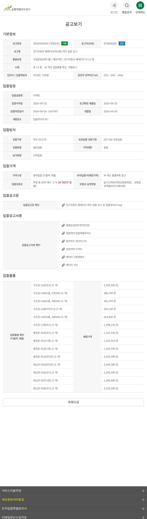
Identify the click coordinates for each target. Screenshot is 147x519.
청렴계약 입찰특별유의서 (76, 233)
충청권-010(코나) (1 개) (45, 332)
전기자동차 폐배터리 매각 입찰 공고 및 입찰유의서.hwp (91, 205)
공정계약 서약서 (71, 249)
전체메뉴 (140, 7)
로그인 (114, 7)
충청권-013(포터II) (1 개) (46, 356)
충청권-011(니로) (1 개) (45, 340)
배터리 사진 (69, 264)
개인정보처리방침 (73, 500)
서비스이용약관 (73, 491)
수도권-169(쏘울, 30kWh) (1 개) (50, 316)
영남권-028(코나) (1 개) (45, 388)
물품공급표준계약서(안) (75, 225)
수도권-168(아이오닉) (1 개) (47, 309)
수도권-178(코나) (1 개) (45, 324)
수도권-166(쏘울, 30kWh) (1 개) (50, 301)
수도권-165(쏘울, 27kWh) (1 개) (50, 293)
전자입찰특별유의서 (73, 509)
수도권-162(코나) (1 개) (45, 285)
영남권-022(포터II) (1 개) (46, 364)
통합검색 (127, 7)
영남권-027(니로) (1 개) (45, 380)
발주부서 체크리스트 (73, 241)
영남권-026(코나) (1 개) (45, 372)
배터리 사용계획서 (72, 257)
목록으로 (73, 402)
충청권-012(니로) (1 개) (45, 348)
